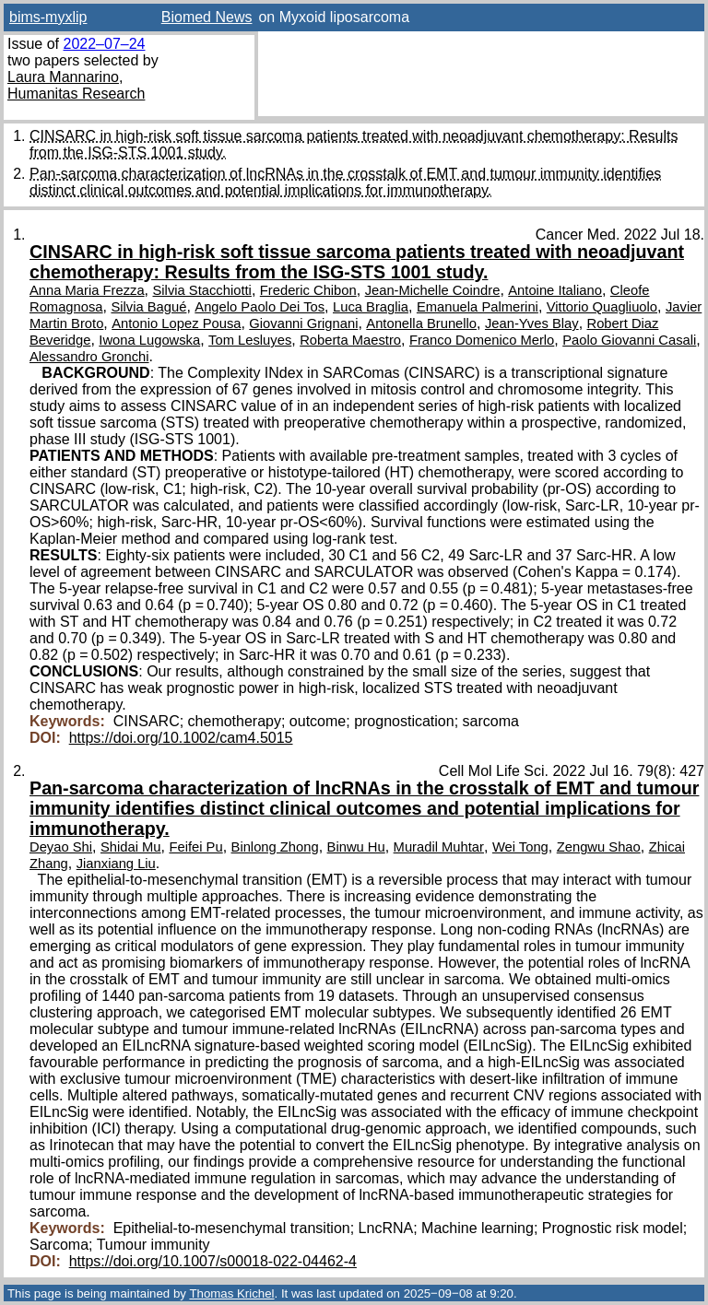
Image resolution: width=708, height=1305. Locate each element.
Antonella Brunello (421, 323)
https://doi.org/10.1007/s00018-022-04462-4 (213, 1261)
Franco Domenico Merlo (481, 340)
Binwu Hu (356, 847)
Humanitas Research (76, 93)
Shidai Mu (130, 847)
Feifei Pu (195, 847)
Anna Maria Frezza (87, 290)
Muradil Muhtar (439, 847)
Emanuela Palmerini (477, 307)
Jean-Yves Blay (532, 323)
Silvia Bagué (148, 307)
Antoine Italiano (555, 290)
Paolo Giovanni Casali (629, 340)
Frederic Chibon (308, 290)
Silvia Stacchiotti (202, 290)
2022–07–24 (104, 44)
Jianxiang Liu (116, 863)
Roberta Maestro (350, 340)
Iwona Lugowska (149, 340)
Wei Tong (520, 847)
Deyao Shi (61, 847)
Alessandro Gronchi (89, 356)
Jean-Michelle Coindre (433, 290)
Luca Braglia (370, 307)
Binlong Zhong (275, 847)
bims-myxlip (48, 17)
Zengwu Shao (599, 847)
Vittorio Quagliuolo (602, 307)
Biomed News (207, 17)
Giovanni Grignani (303, 323)
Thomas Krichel (231, 1293)
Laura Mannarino (63, 77)
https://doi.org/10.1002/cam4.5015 (181, 738)
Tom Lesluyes (249, 340)
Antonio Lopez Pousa (176, 323)
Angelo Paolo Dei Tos (259, 307)
